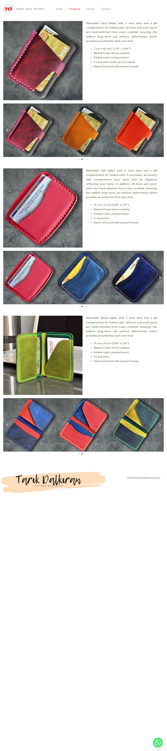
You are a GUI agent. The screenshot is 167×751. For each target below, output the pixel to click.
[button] (7, 130)
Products (75, 9)
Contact (104, 9)
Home (61, 9)
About (90, 9)
